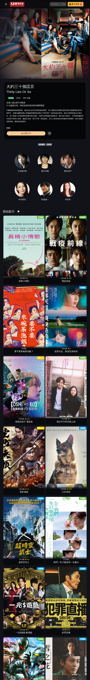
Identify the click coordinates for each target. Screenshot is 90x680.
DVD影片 (42, 144)
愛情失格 (13, 636)
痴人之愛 (55, 423)
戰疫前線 (34, 246)
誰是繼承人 (77, 636)
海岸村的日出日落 (77, 388)
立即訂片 (26, 133)
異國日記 (34, 529)
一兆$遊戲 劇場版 (55, 317)
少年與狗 (77, 281)
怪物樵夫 (55, 494)
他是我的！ (77, 352)
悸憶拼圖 (34, 600)
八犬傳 (34, 388)
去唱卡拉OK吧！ (55, 529)
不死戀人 (34, 636)
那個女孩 (55, 388)
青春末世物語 (13, 423)
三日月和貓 (55, 636)
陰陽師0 (77, 423)
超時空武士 (13, 317)
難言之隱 (77, 529)
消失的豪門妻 (13, 459)
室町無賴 (55, 281)
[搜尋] (56, 4)
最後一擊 (77, 600)
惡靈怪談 (34, 494)
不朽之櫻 (34, 565)
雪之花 (34, 352)
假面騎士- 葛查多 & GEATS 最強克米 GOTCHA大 (56, 597)
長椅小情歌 (13, 246)
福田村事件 (55, 459)
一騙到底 (13, 388)
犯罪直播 (77, 317)
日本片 (49, 144)
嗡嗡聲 (13, 565)
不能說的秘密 (77, 494)
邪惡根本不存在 (55, 671)
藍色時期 (13, 529)
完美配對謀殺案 (55, 565)
